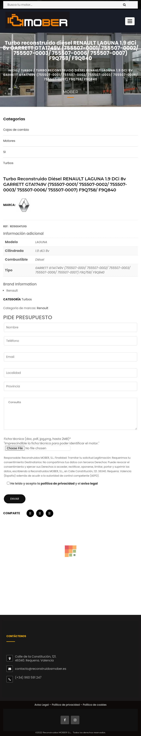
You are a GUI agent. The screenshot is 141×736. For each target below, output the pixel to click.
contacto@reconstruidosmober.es (40, 669)
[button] (30, 514)
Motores (9, 141)
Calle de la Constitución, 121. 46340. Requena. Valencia (35, 658)
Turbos (26, 70)
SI (4, 152)
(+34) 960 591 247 (28, 677)
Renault (42, 308)
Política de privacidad (65, 705)
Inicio (12, 70)
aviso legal (89, 483)
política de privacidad (58, 483)
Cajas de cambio (16, 130)
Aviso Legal (41, 705)
